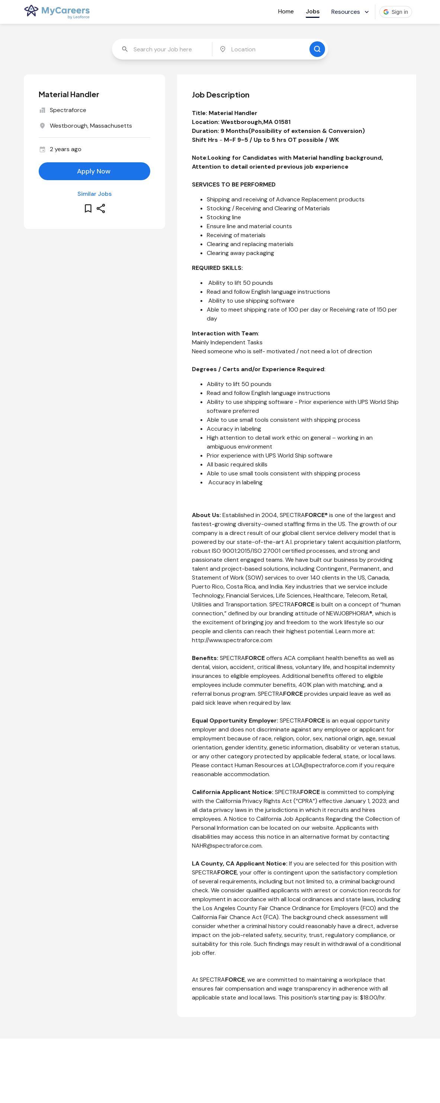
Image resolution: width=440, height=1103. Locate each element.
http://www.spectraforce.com (232, 640)
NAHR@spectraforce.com (226, 845)
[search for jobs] (317, 49)
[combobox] (163, 49)
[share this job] (100, 208)
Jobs (312, 11)
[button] (395, 12)
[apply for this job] (94, 171)
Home (286, 11)
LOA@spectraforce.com (325, 765)
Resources (350, 12)
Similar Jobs (94, 194)
